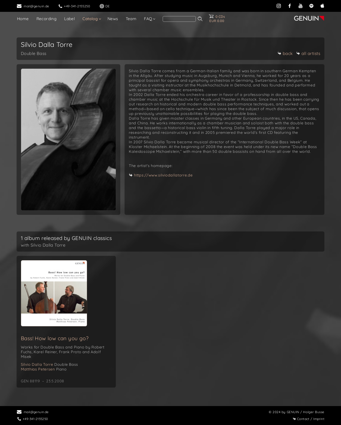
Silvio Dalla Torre (49, 364)
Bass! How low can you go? (55, 338)
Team (131, 18)
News (113, 18)
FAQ (148, 18)
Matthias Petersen (44, 369)
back (285, 53)
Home (23, 18)
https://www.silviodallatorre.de (163, 175)
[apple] (322, 5)
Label (69, 18)
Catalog (90, 18)
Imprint (308, 419)
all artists (308, 53)
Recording (46, 18)
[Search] (179, 19)
